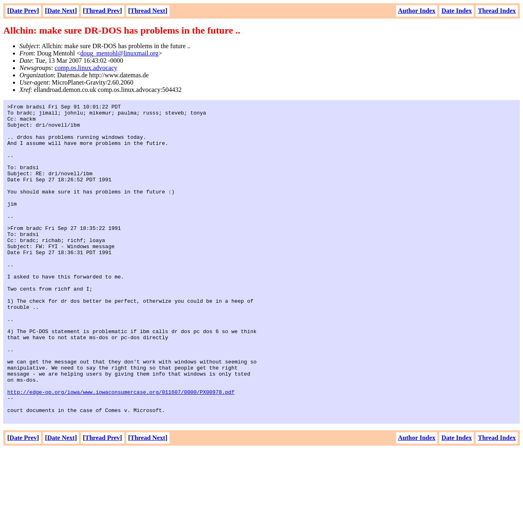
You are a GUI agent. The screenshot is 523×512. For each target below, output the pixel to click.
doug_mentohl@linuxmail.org (119, 53)
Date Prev (23, 10)
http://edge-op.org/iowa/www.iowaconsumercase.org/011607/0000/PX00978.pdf (121, 450)
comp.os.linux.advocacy (86, 67)
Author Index (417, 10)
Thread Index (497, 10)
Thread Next (147, 10)
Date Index (456, 10)
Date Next (61, 10)
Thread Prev (102, 10)
